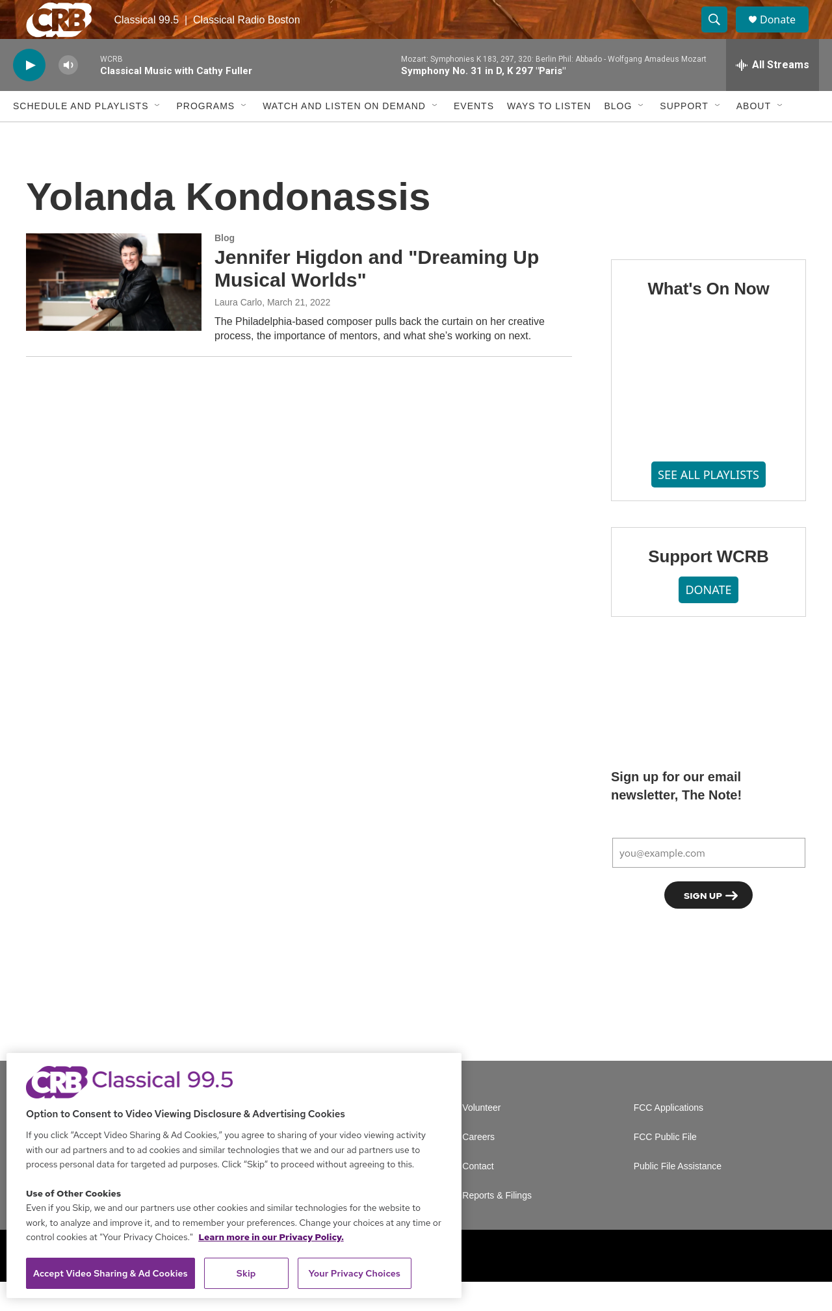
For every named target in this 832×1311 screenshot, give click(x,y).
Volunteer (481, 1137)
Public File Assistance (678, 1196)
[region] (234, 1175)
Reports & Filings (497, 1225)
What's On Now (708, 318)
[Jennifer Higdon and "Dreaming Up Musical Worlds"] (114, 311)
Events (474, 135)
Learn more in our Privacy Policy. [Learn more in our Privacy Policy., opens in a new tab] (271, 1237)
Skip (246, 1273)
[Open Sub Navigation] (158, 135)
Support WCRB (708, 585)
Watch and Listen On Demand (344, 135)
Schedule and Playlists (80, 135)
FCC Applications (668, 1137)
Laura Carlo (238, 331)
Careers (478, 1166)
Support (684, 135)
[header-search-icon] (720, 34)
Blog (618, 135)
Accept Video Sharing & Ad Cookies (110, 1273)
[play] (29, 94)
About (753, 135)
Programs (205, 135)
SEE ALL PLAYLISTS (708, 504)
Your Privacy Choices (354, 1273)
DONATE (708, 619)
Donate (786, 34)
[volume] (68, 94)
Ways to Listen (549, 135)
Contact (477, 1196)
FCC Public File (665, 1166)
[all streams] (772, 94)
